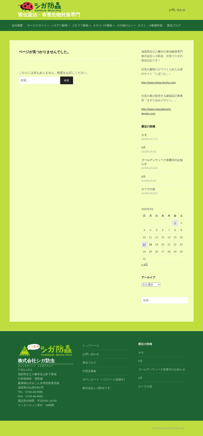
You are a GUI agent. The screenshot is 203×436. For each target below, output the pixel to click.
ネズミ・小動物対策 (150, 25)
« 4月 (144, 264)
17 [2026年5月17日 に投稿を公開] (144, 244)
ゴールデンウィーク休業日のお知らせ (161, 369)
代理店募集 (89, 371)
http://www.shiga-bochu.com (158, 82)
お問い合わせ (177, 9)
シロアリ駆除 (59, 25)
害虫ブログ (174, 25)
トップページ (90, 345)
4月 (143, 176)
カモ (144, 134)
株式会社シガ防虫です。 (97, 388)
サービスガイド (37, 25)
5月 (143, 147)
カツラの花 (148, 189)
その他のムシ (125, 25)
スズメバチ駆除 (102, 25)
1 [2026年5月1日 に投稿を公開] (175, 222)
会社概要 (17, 25)
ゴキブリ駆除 (80, 25)
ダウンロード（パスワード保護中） (104, 379)
